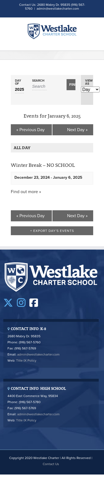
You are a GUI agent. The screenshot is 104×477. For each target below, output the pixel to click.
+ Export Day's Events (52, 231)
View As (89, 82)
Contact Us (51, 464)
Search (38, 80)
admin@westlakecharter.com (58, 9)
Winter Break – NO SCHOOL (43, 165)
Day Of (18, 82)
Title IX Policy (26, 360)
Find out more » (26, 192)
